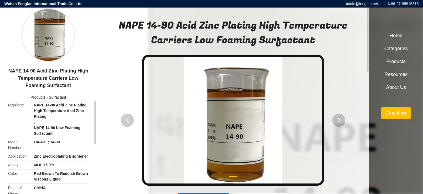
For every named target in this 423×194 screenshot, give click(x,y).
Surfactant (57, 97)
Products (37, 97)
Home (396, 35)
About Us (396, 87)
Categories (396, 48)
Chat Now (396, 113)
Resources (396, 74)
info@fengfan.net (363, 4)
